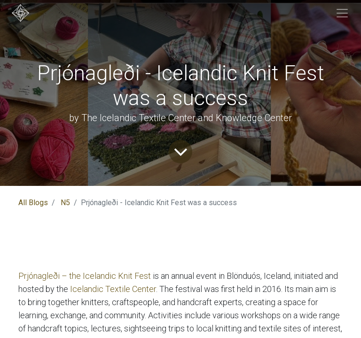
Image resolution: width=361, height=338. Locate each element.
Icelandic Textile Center (113, 289)
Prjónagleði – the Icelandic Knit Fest (84, 276)
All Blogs (33, 202)
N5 (65, 202)
